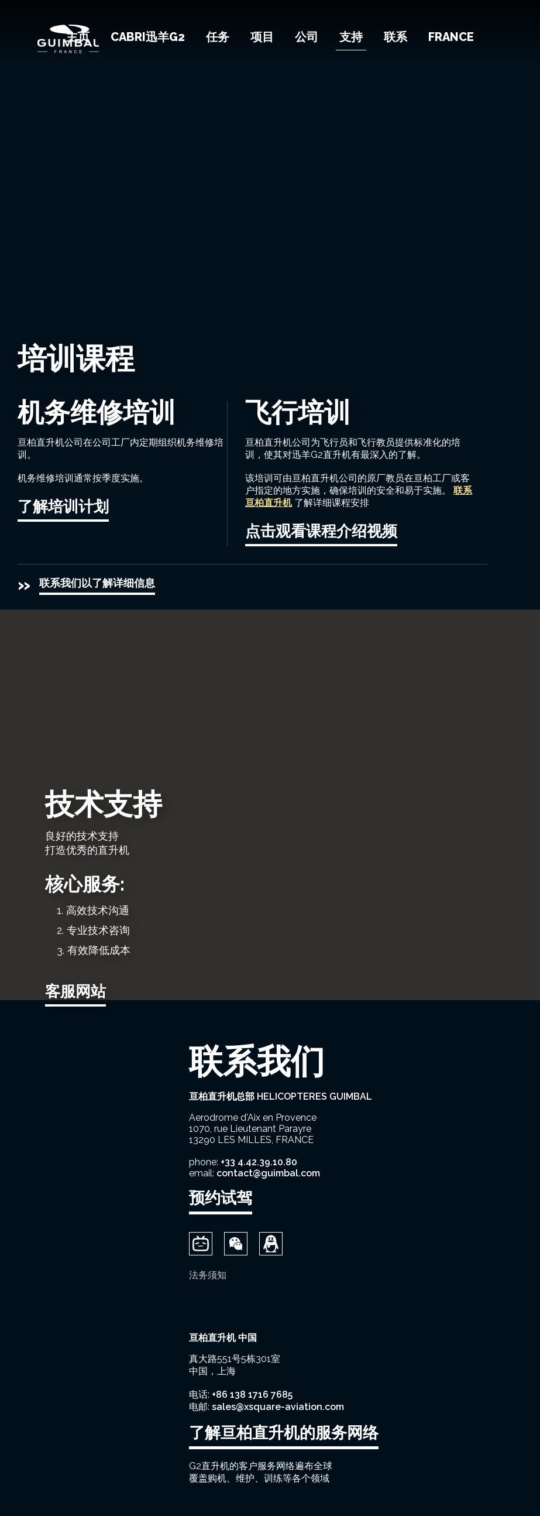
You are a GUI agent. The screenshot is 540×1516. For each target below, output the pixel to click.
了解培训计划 (63, 506)
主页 (78, 37)
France (451, 37)
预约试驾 (220, 1198)
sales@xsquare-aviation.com (278, 1406)
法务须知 (207, 1275)
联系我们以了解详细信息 (97, 583)
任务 (217, 37)
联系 (395, 37)
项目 (262, 37)
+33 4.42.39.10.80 (259, 1162)
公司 (306, 37)
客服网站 (75, 991)
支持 (351, 37)
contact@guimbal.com (268, 1173)
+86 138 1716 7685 (252, 1394)
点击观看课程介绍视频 (321, 531)
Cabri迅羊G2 (148, 37)
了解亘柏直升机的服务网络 (284, 1432)
